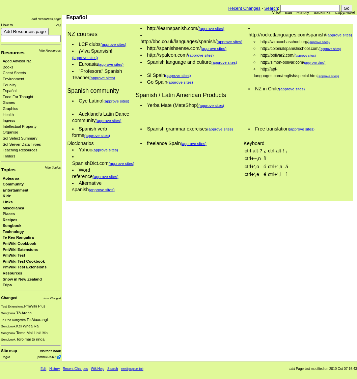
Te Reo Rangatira (18, 237)
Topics (8, 169)
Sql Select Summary (20, 138)
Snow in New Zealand (22, 279)
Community (13, 184)
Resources (13, 52)
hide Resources (50, 50)
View (276, 12)
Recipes (10, 220)
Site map (9, 351)
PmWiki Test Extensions (25, 267)
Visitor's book (50, 351)
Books (8, 67)
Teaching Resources (20, 150)
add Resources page (46, 19)
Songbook (12, 226)
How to (7, 25)
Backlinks (322, 12)
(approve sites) (113, 44)
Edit (288, 12)
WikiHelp (97, 369)
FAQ (57, 25)
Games (9, 102)
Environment (13, 79)
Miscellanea (13, 208)
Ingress (9, 120)
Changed (9, 298)
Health (8, 115)
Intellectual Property (19, 126)
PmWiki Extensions (20, 249)
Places (9, 214)
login (6, 357)
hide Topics (53, 167)
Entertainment (15, 190)
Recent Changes (244, 8)
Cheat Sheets (14, 73)
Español (10, 91)
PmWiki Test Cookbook (24, 261)
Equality (9, 85)
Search (271, 8)
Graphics (10, 109)
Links (8, 202)
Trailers (9, 156)
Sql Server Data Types (22, 144)
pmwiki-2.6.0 (46, 357)
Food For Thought (18, 97)
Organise (10, 132)
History (303, 12)
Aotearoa (11, 178)
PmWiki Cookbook (19, 243)
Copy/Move (345, 12)
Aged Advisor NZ (17, 61)
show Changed (52, 298)
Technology (13, 232)
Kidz (7, 196)
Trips (7, 285)
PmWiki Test (14, 255)
